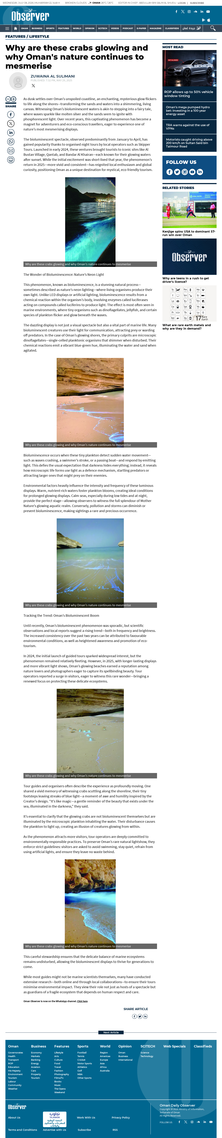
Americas (105, 1056)
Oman (121, 1052)
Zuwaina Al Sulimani (53, 76)
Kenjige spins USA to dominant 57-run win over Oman (188, 233)
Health (11, 1056)
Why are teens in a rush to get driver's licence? (185, 280)
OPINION (89, 28)
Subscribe (84, 1129)
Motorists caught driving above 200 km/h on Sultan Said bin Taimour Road (189, 143)
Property (36, 1074)
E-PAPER (141, 28)
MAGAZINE (155, 28)
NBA (79, 1074)
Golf (79, 1070)
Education (13, 1067)
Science (145, 1052)
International (125, 1059)
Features (15, 36)
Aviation (35, 1067)
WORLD (77, 28)
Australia (105, 1070)
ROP (10, 1063)
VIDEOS (115, 28)
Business (123, 1056)
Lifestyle (58, 1052)
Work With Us (86, 1117)
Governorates (15, 1052)
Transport (13, 1059)
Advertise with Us (54, 1129)
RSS (115, 1129)
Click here (82, 1001)
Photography (61, 1074)
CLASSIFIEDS (172, 28)
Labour (12, 1081)
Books (57, 1081)
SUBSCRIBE (197, 2)
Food (57, 1063)
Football (81, 1052)
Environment (15, 1074)
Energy (35, 1063)
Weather (13, 1088)
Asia (102, 1063)
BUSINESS (37, 28)
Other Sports (84, 1078)
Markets (35, 1056)
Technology (147, 1056)
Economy (36, 1052)
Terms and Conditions (22, 1129)
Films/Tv (59, 1078)
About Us (14, 1117)
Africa (103, 1067)
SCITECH (102, 28)
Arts (56, 1056)
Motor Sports (84, 1063)
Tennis (80, 1056)
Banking (35, 1059)
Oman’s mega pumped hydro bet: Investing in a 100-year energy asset (188, 111)
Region (104, 1052)
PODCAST (128, 28)
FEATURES (63, 28)
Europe (104, 1059)
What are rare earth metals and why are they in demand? (186, 326)
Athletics (82, 1067)
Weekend (59, 1092)
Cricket (81, 1059)
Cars (33, 1070)
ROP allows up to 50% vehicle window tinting (188, 94)
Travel (57, 1067)
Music (57, 1085)
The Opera (60, 1088)
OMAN (24, 28)
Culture (58, 1059)
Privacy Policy (121, 1117)
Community (14, 1085)
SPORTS (50, 28)
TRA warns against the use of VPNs (187, 126)
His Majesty (14, 1070)
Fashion (58, 1070)
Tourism (12, 1078)
